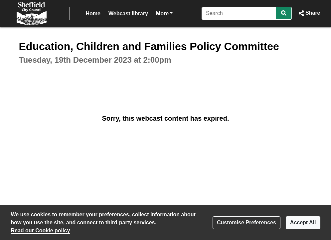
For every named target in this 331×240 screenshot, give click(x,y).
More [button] (164, 12)
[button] (308, 13)
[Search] (239, 13)
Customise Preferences (246, 222)
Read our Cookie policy (40, 230)
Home (93, 13)
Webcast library (128, 13)
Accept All (303, 222)
